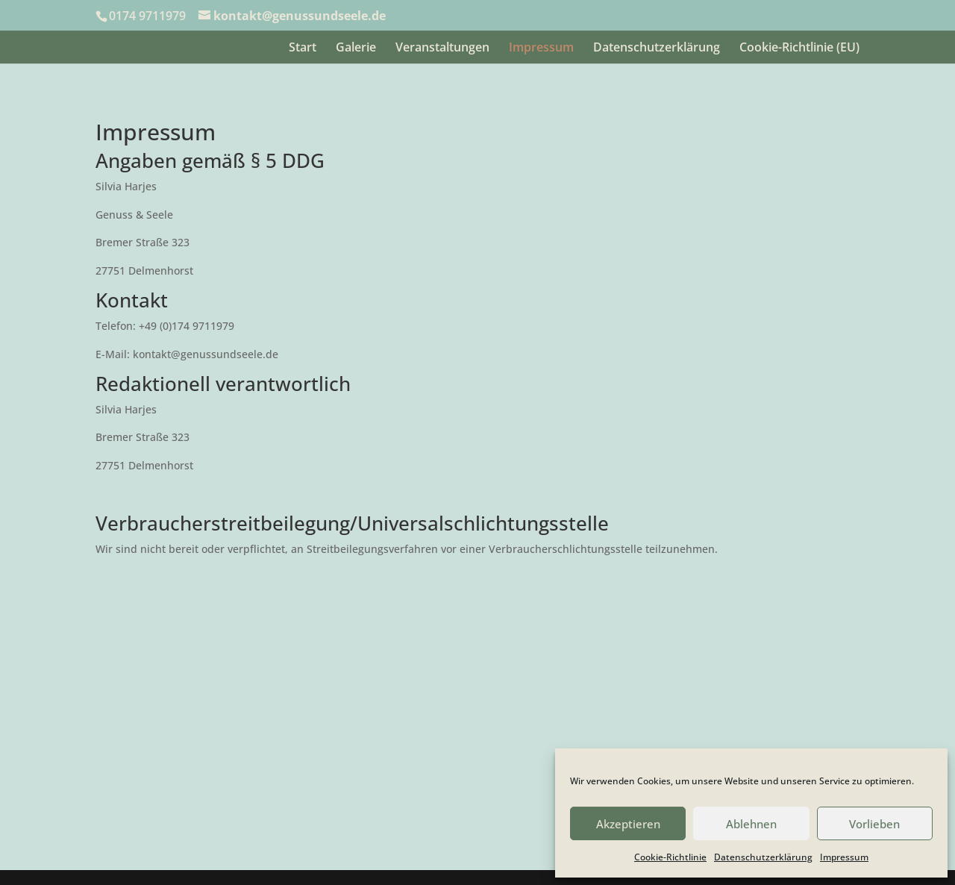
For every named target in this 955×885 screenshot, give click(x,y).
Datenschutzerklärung (763, 857)
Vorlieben (874, 823)
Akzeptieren (628, 823)
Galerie (356, 48)
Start (302, 48)
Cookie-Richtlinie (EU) (799, 48)
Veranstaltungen (442, 48)
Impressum (844, 857)
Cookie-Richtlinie (670, 857)
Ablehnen (751, 823)
